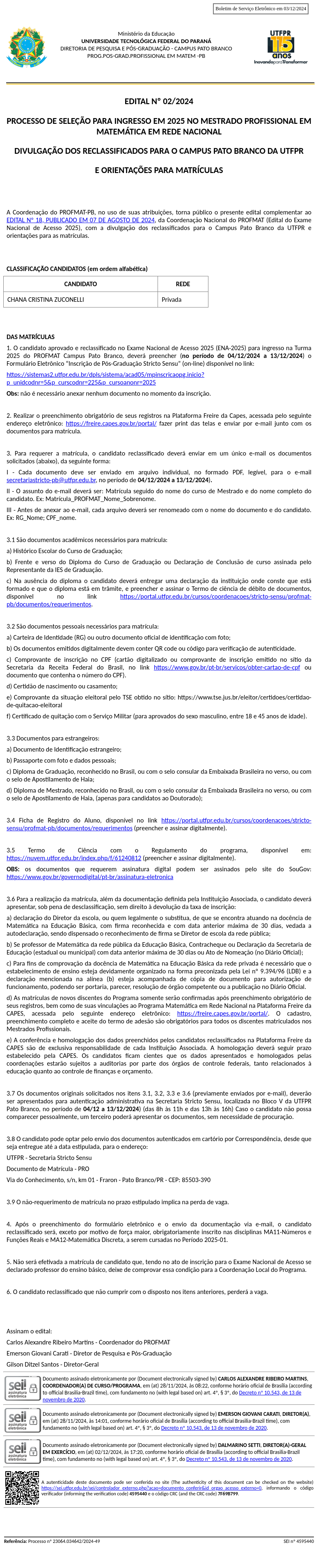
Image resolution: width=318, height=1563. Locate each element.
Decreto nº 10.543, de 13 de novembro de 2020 (214, 1427)
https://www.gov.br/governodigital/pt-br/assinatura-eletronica (90, 877)
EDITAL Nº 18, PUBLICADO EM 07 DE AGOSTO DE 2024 (81, 220)
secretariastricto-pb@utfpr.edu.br (51, 480)
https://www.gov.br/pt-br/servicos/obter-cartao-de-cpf (227, 667)
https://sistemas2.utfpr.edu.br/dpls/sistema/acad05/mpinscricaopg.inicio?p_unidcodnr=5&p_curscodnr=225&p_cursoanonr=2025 (105, 378)
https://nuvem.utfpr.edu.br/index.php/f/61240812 (74, 858)
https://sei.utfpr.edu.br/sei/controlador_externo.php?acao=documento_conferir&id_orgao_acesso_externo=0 (151, 1488)
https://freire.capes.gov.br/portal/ (111, 423)
